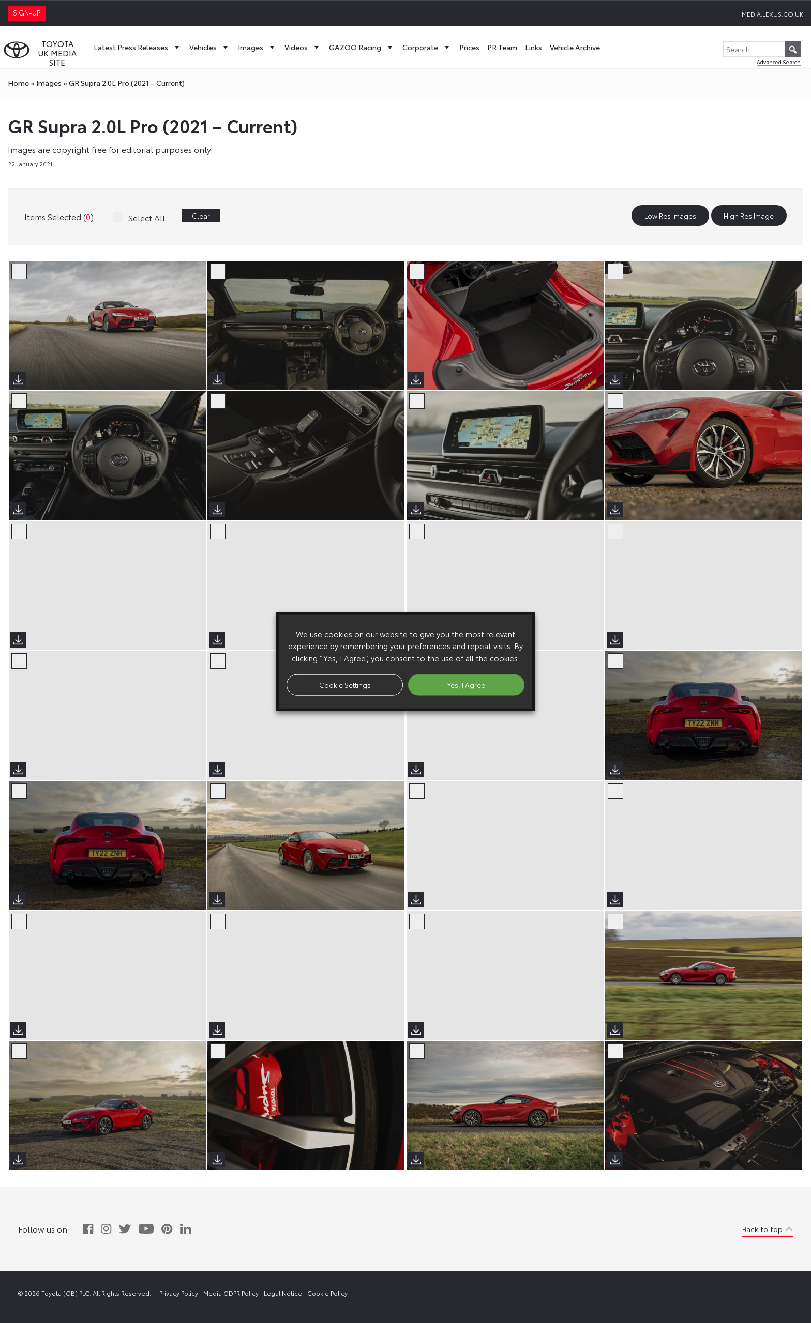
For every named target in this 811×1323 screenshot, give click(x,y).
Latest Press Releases (138, 47)
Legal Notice (283, 1292)
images (49, 83)
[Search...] (762, 49)
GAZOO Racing (362, 47)
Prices (469, 47)
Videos (302, 47)
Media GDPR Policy (231, 1292)
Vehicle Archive (575, 47)
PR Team (502, 47)
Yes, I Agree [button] (466, 684)
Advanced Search (779, 62)
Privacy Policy (178, 1292)
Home (18, 83)
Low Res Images (670, 215)
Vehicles (209, 47)
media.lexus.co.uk (772, 13)
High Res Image (749, 215)
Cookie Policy (327, 1292)
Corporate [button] (427, 47)
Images (257, 47)
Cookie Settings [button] (345, 684)
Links (533, 47)
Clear (201, 215)
